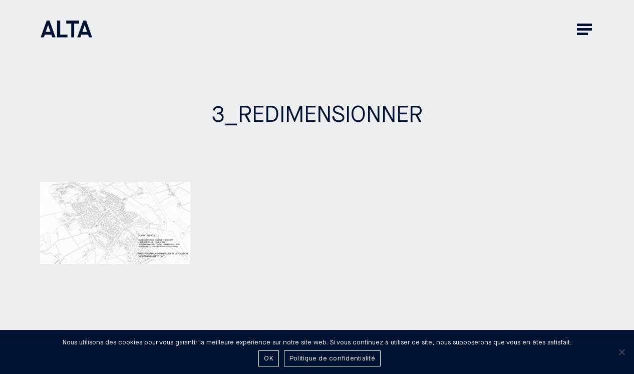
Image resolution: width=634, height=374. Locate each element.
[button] (585, 29)
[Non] (621, 352)
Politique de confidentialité (332, 358)
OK (268, 358)
